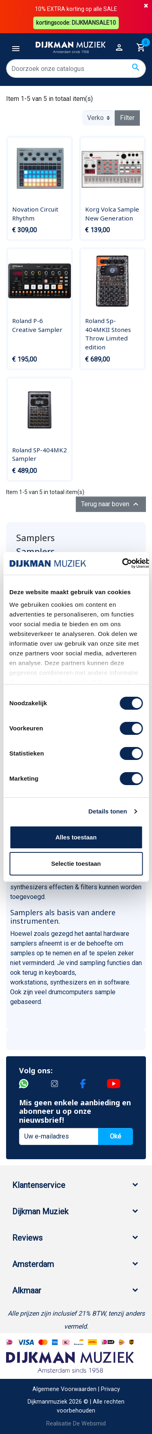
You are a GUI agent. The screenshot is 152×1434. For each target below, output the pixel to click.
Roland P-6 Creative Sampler (37, 325)
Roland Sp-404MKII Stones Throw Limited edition (108, 334)
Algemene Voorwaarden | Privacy (76, 1389)
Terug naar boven (111, 504)
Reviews (27, 1238)
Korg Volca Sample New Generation (112, 213)
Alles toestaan (76, 837)
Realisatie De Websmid (76, 1423)
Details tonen (107, 811)
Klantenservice (38, 1185)
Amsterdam (33, 1264)
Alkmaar (26, 1290)
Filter (127, 118)
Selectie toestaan (76, 863)
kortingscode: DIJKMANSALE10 (76, 22)
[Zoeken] (76, 68)
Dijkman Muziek (40, 1211)
